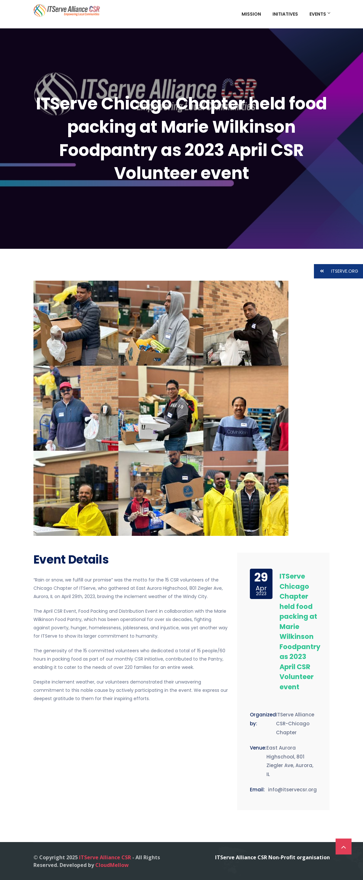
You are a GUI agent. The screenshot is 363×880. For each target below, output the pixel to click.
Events (319, 14)
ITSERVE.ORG (336, 271)
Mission (251, 14)
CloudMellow (112, 865)
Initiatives (285, 14)
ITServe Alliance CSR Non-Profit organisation (272, 857)
